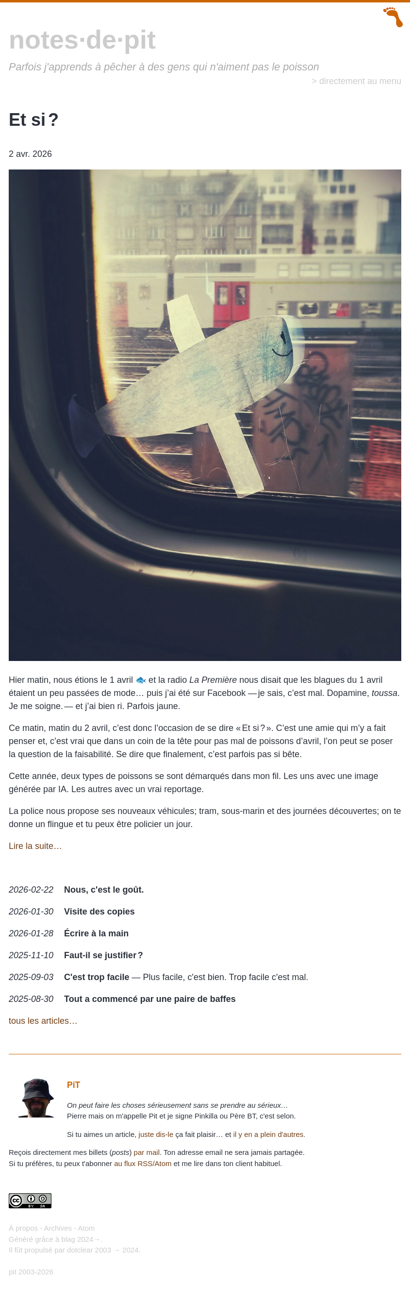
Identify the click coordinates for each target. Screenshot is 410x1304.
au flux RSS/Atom (142, 1163)
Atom (86, 1228)
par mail (147, 1152)
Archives (58, 1228)
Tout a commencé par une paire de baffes (150, 999)
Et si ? (34, 120)
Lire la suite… (35, 846)
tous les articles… (43, 1021)
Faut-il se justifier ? (103, 955)
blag (68, 1239)
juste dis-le (156, 1134)
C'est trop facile (96, 977)
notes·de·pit (82, 39)
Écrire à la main (96, 933)
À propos (23, 1228)
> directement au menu (356, 81)
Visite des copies (99, 911)
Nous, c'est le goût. (104, 890)
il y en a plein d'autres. (269, 1134)
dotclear (80, 1250)
